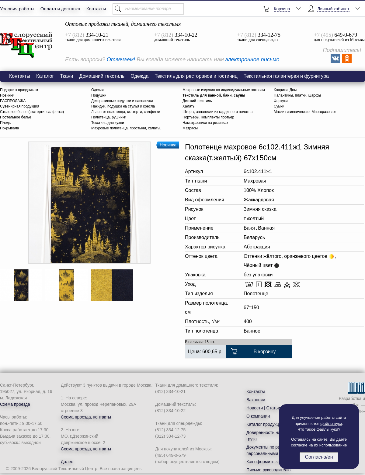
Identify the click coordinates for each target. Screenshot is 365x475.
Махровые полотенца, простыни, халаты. (126, 128)
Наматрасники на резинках (205, 123)
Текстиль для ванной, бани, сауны (213, 95)
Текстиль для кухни (107, 123)
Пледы (6, 123)
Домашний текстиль (101, 76)
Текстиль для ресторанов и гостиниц (196, 76)
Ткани (66, 76)
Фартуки (281, 101)
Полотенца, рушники (108, 117)
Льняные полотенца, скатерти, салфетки (125, 112)
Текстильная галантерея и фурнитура (286, 76)
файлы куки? (328, 429)
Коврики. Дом (285, 90)
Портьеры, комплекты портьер (208, 117)
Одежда (139, 76)
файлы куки (331, 423)
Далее (67, 461)
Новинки (7, 95)
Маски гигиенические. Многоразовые (305, 112)
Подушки (98, 95)
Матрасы (190, 128)
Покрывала (9, 128)
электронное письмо (252, 59)
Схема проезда (15, 404)
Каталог (45, 76)
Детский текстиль (197, 101)
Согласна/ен (319, 457)
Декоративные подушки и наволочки (122, 101)
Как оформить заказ (266, 461)
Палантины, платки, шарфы (297, 95)
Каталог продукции (265, 424)
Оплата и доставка (60, 8)
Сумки (279, 106)
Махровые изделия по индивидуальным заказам (223, 90)
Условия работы (17, 8)
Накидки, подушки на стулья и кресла (123, 106)
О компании (258, 416)
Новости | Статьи (263, 407)
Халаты (188, 106)
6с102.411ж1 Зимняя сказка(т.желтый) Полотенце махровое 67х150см (26, 45)
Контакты (96, 8)
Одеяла (97, 90)
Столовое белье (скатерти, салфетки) (32, 112)
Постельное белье (15, 117)
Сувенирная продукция (19, 106)
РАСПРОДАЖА (13, 101)
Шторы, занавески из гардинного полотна (217, 112)
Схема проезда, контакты (86, 417)
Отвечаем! (121, 59)
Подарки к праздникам (19, 90)
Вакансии (255, 399)
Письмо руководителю (268, 469)
